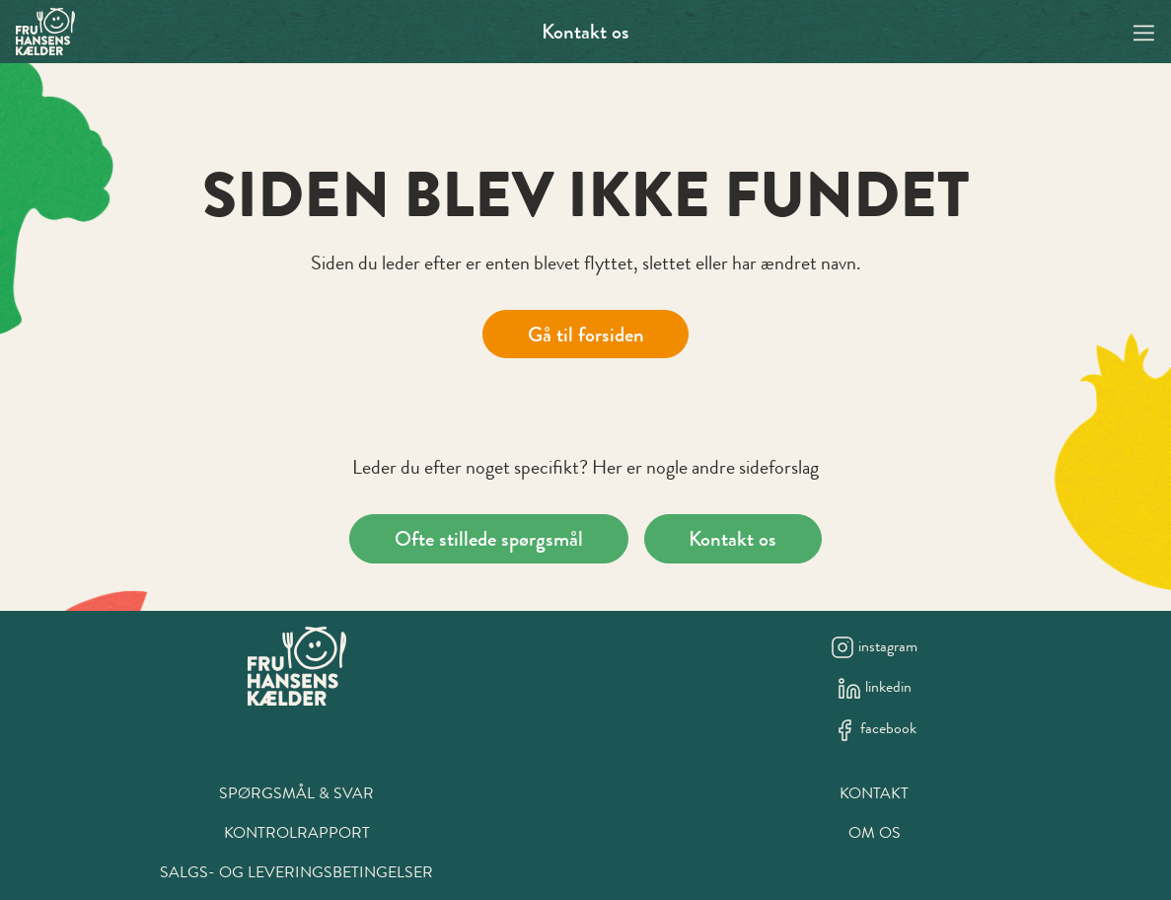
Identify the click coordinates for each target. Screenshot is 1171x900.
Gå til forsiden (586, 334)
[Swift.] (45, 31)
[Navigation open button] (1144, 31)
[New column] (297, 666)
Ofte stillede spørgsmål (489, 538)
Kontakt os (585, 31)
